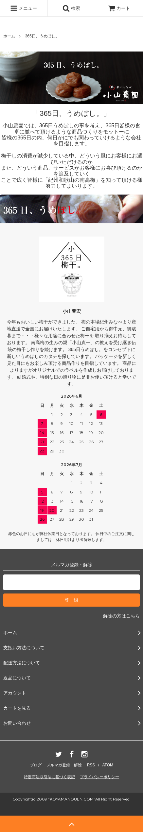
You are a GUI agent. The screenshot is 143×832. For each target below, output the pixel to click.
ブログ (36, 765)
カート (119, 8)
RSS (91, 765)
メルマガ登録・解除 (64, 765)
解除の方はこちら (121, 615)
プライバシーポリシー (99, 777)
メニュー (23, 8)
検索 (71, 8)
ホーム (9, 36)
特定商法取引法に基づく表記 (49, 777)
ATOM (107, 765)
